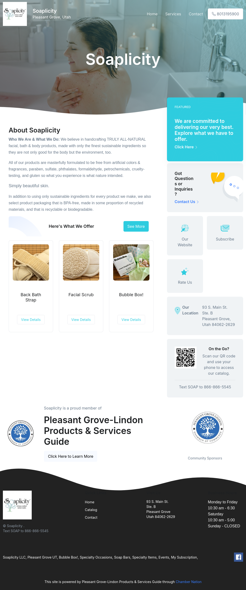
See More (136, 226)
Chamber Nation (189, 582)
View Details (31, 320)
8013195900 (225, 14)
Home (152, 14)
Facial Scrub (81, 294)
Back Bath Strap (31, 297)
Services (173, 14)
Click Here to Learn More (70, 456)
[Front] (16, 14)
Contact (196, 14)
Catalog (91, 510)
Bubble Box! (131, 294)
